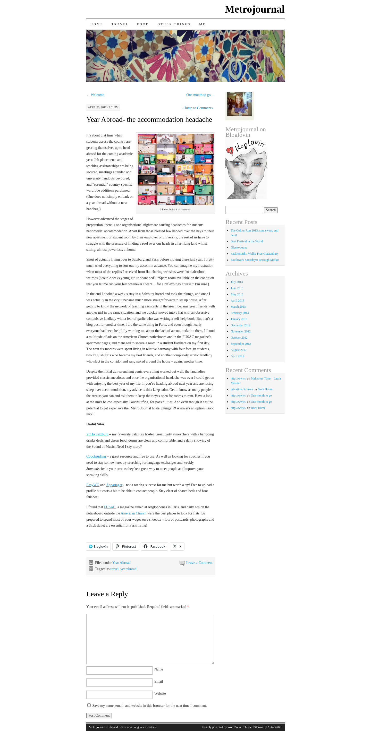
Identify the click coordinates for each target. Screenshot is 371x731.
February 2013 (240, 313)
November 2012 (241, 331)
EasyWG (92, 485)
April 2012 (237, 356)
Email (158, 681)
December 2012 (240, 325)
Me (202, 24)
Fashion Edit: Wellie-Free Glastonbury (255, 253)
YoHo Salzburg (97, 434)
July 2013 (237, 282)
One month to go (200, 95)
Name (158, 669)
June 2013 (237, 288)
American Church (133, 513)
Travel (120, 24)
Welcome (95, 95)
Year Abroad (121, 563)
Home (96, 24)
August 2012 (239, 350)
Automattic (274, 727)
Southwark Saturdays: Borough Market (255, 260)
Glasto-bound (239, 247)
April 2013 (237, 300)
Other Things (174, 24)
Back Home (265, 389)
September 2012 (241, 344)
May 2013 (237, 294)
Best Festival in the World (247, 241)
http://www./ (238, 378)
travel (115, 569)
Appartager (114, 485)
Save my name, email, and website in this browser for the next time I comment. (149, 706)
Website (160, 693)
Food (143, 24)
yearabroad (128, 569)
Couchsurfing (96, 456)
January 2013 (239, 319)
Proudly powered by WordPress (221, 727)
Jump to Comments (197, 108)
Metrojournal (255, 9)
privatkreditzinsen (242, 389)
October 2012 (239, 337)
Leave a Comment (199, 563)
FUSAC (110, 507)
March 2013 (238, 306)
